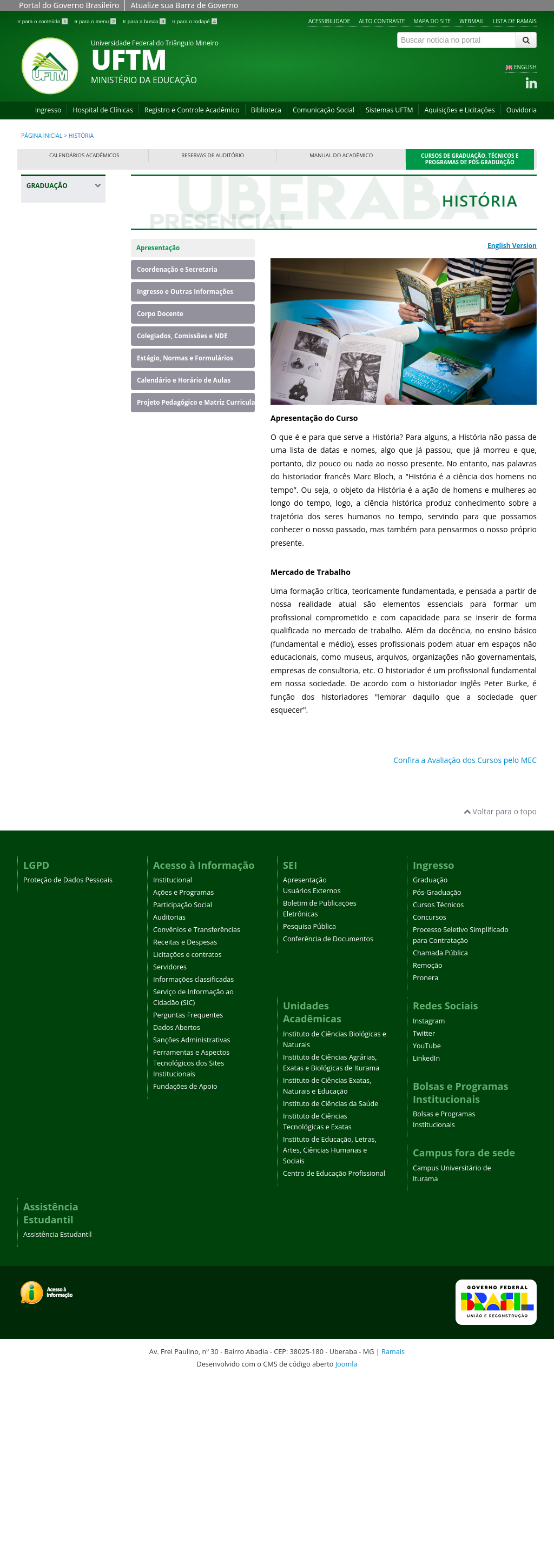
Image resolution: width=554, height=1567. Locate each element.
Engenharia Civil (60, 422)
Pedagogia (50, 776)
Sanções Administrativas (191, 1228)
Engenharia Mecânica (52, 515)
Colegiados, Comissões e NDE (182, 336)
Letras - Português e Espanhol (64, 637)
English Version (512, 245)
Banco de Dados (60, 283)
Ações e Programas (183, 1080)
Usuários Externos (312, 1078)
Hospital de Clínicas (102, 110)
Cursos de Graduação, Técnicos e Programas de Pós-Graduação (470, 159)
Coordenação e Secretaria (177, 269)
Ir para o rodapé (194, 21)
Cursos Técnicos (438, 1092)
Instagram (429, 1209)
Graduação (430, 1068)
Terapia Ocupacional (54, 876)
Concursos (429, 1105)
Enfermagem (54, 377)
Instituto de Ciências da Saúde (330, 1291)
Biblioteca (266, 110)
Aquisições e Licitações (459, 110)
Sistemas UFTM (389, 110)
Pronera (425, 1165)
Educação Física (59, 361)
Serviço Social (56, 854)
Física (41, 565)
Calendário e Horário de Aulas (183, 380)
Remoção (428, 1153)
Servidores (170, 1155)
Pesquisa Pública (309, 1114)
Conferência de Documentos (328, 1126)
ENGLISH (525, 67)
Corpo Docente (160, 314)
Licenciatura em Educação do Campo (60, 698)
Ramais (393, 1539)
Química (46, 810)
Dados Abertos (176, 1215)
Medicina (48, 743)
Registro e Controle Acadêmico (192, 110)
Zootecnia (49, 898)
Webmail (471, 21)
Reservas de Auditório (212, 155)
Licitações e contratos (187, 1142)
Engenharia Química (52, 543)
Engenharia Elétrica (66, 493)
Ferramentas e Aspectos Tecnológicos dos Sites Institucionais (191, 1251)
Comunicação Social (323, 110)
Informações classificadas (193, 1167)
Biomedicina (54, 299)
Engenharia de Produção (57, 471)
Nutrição (47, 759)
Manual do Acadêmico (341, 155)
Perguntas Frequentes (188, 1203)
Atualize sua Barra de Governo (184, 5)
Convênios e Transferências (196, 1117)
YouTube (427, 1233)
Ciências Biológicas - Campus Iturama (65, 338)
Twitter (424, 1221)
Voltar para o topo (500, 999)
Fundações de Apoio (185, 1274)
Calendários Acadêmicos (84, 155)
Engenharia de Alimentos (57, 443)
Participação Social (182, 1092)
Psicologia (49, 793)
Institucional (172, 1068)
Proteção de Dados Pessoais (68, 1068)
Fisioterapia (52, 582)
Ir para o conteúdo (43, 21)
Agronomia (51, 266)
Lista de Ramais (515, 21)
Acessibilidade (329, 21)
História (46, 616)
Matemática (53, 726)
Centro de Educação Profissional (334, 1361)
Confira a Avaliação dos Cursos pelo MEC (465, 760)
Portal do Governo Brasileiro (69, 5)
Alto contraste (382, 21)
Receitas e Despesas (185, 1130)
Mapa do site (432, 21)
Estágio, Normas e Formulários (185, 358)
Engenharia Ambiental (52, 399)
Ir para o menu (95, 21)
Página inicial (41, 135)
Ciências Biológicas (65, 316)
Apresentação (158, 248)
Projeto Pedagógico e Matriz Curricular (196, 402)
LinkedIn (426, 1246)
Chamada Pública (440, 1141)
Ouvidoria (521, 110)
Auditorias (169, 1105)
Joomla (346, 1552)
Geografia (49, 599)
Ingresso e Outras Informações (185, 291)
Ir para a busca (145, 21)
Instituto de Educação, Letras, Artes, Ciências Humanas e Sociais (330, 1338)
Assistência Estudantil (57, 1422)
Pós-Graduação (437, 1080)
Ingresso (48, 110)
